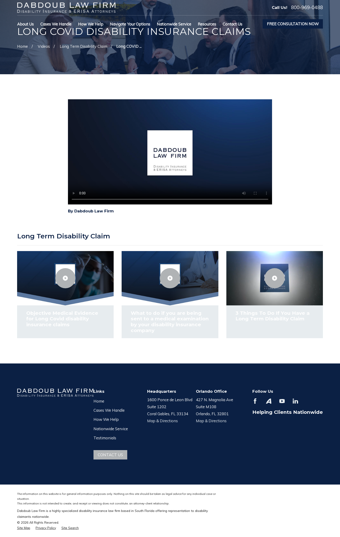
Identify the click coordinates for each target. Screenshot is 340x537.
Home (98, 401)
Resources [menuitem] (207, 24)
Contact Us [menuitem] (232, 24)
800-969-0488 (307, 7)
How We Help (106, 419)
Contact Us (110, 454)
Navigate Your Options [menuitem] (130, 24)
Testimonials (104, 437)
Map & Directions (162, 420)
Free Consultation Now (293, 23)
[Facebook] (255, 401)
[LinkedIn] (295, 401)
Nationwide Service (110, 428)
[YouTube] (282, 401)
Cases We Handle (109, 410)
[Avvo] (268, 401)
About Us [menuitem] (25, 24)
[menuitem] (23, 528)
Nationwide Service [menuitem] (174, 24)
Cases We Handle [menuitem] (55, 24)
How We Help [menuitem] (90, 24)
